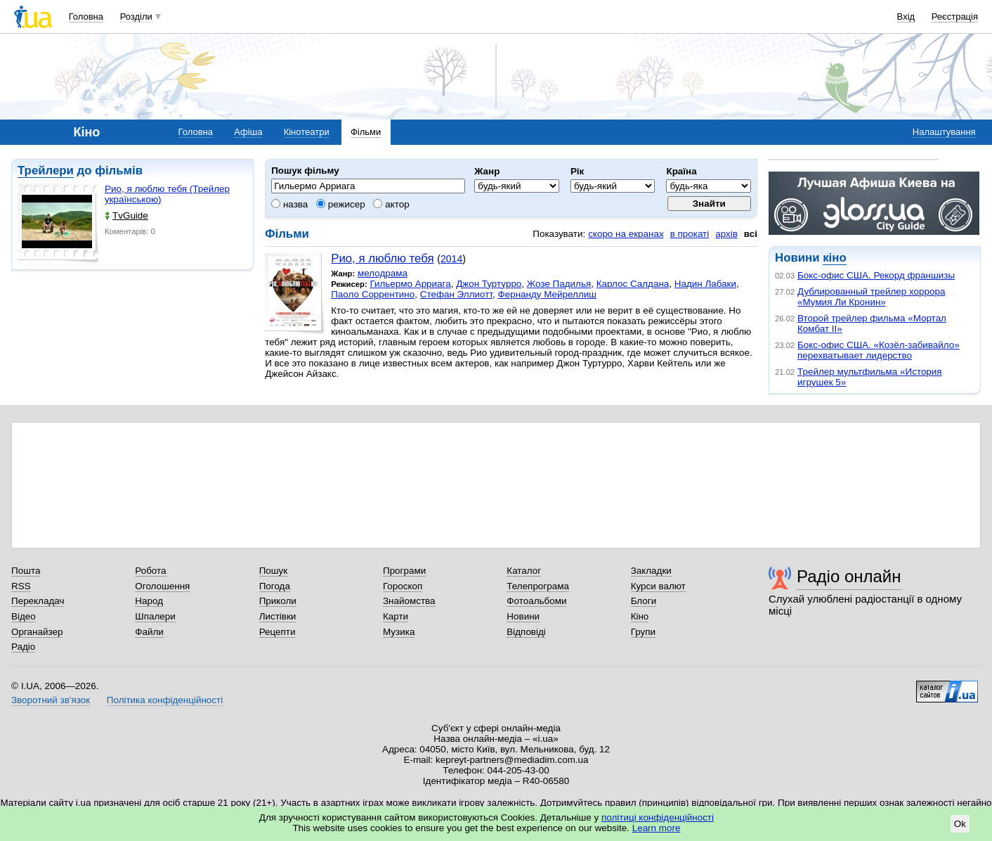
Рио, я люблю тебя (382, 258)
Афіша (248, 132)
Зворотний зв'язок (50, 700)
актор (391, 204)
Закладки (651, 570)
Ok (960, 823)
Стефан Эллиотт (456, 294)
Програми (404, 570)
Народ (149, 601)
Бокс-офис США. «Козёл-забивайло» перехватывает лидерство (878, 350)
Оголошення (162, 586)
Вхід (906, 16)
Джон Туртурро (488, 283)
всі (750, 234)
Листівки (277, 616)
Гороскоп (402, 586)
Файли (149, 632)
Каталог (524, 570)
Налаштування (944, 132)
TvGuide (126, 215)
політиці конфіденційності (657, 817)
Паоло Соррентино (373, 294)
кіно (834, 257)
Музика (399, 632)
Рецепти (277, 632)
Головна (86, 16)
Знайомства (409, 601)
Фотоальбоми (536, 601)
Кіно (640, 616)
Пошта (25, 570)
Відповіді (526, 632)
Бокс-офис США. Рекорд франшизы (876, 275)
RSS (21, 586)
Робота (150, 570)
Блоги (644, 601)
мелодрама (382, 273)
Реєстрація (955, 16)
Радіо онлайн (849, 576)
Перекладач (37, 601)
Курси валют (658, 586)
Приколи (277, 601)
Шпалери (155, 616)
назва (289, 204)
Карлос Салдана (633, 283)
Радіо (23, 646)
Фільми (366, 132)
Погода (274, 586)
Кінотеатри (306, 132)
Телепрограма (538, 586)
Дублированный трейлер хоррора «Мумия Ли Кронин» (871, 296)
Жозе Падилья (559, 283)
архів (726, 234)
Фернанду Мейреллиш (546, 294)
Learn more (656, 828)
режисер (340, 204)
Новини (523, 616)
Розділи (136, 16)
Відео (23, 616)
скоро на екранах (625, 234)
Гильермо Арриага (410, 283)
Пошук (273, 570)
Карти (395, 616)
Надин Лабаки (705, 283)
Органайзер (37, 632)
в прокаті (690, 234)
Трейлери (46, 170)
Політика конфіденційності (165, 700)
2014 (451, 258)
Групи (643, 632)
